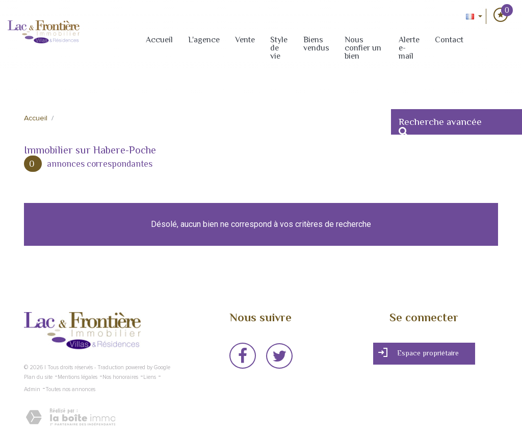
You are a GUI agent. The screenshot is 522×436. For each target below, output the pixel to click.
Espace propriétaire (418, 353)
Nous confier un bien (363, 48)
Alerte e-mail (409, 48)
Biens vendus (316, 44)
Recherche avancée (440, 125)
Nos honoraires (120, 377)
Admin (32, 389)
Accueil (159, 39)
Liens (149, 377)
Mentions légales (77, 377)
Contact (449, 39)
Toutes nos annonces (70, 389)
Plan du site (38, 377)
